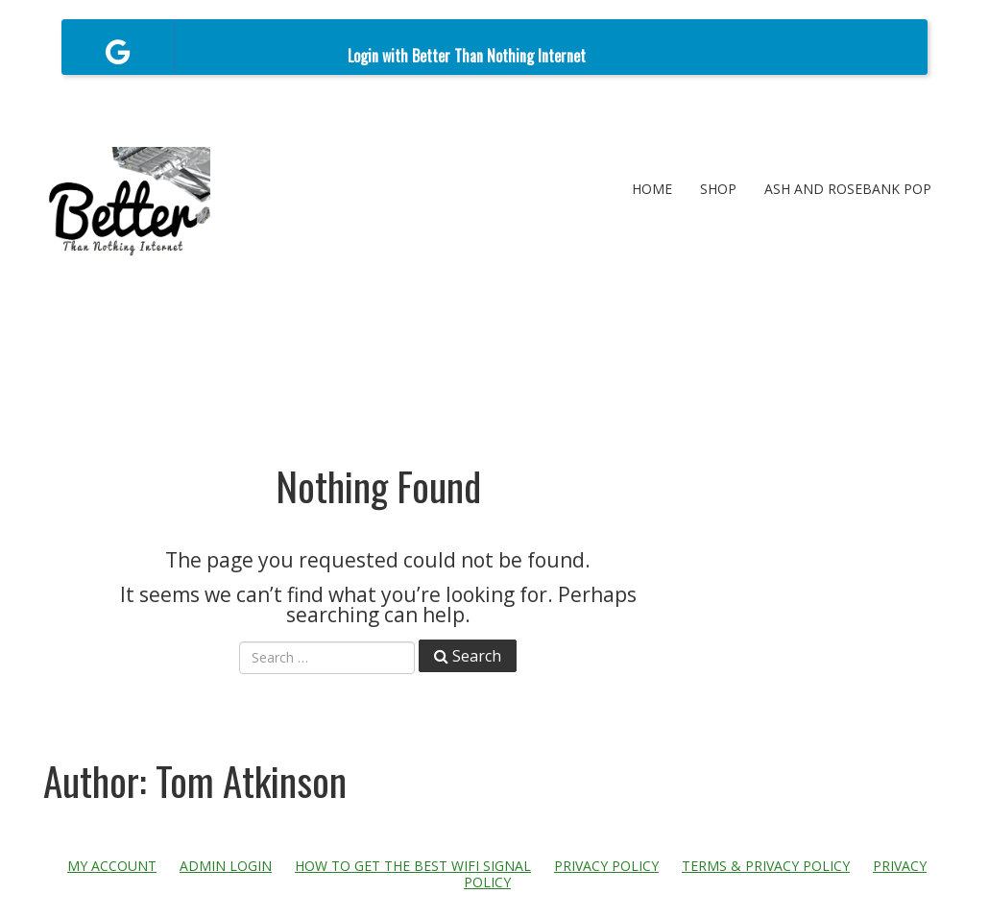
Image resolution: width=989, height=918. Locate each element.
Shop (718, 189)
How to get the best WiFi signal (413, 866)
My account (112, 866)
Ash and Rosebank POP (847, 189)
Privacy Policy (606, 866)
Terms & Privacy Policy (766, 866)
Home (652, 189)
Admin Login (226, 866)
